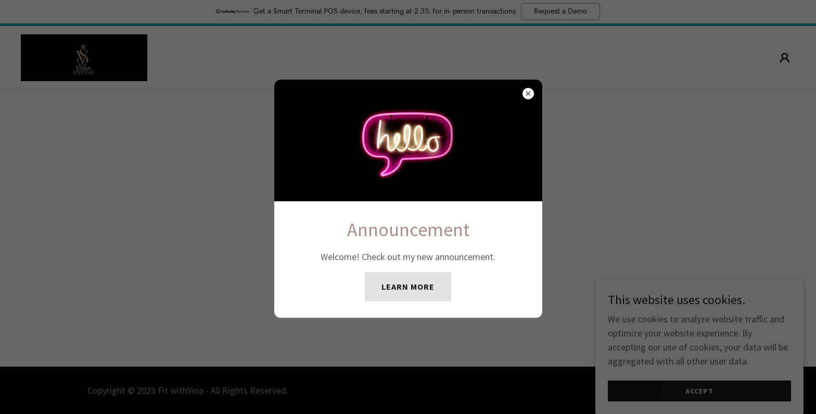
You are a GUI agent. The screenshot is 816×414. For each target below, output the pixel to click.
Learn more (408, 286)
